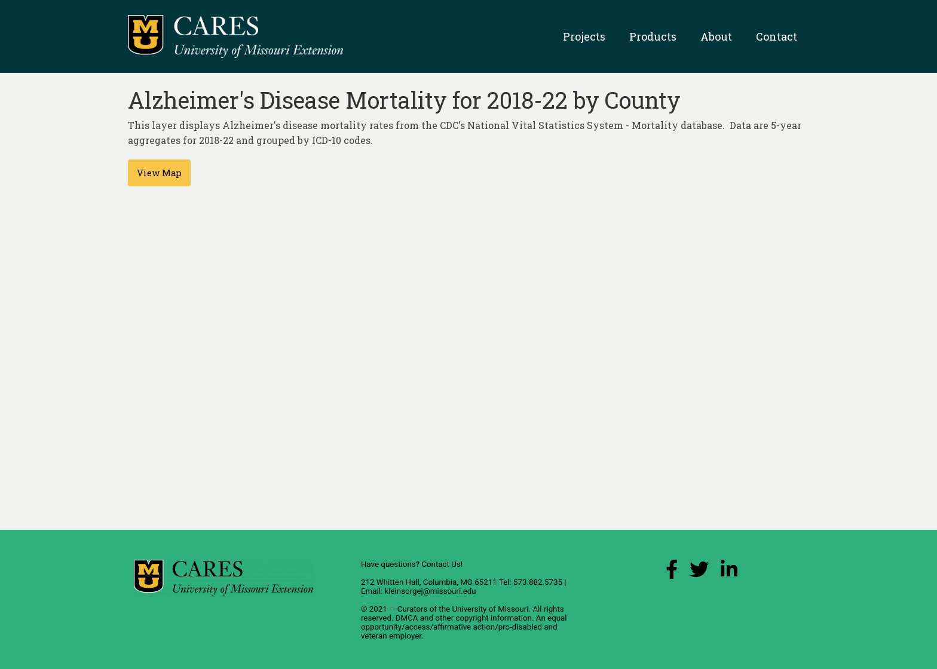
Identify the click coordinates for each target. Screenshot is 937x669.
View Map (159, 173)
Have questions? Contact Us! (412, 564)
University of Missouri (490, 608)
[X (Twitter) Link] (699, 572)
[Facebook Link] (672, 572)
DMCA (407, 617)
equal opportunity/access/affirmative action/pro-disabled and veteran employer (464, 626)
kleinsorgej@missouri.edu (430, 591)
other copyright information (483, 617)
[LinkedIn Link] (729, 572)
